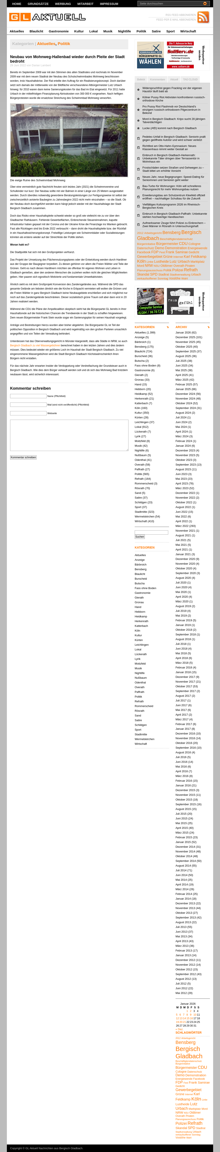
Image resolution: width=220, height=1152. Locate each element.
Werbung (63, 4)
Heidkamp (141, 393)
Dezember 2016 (185, 733)
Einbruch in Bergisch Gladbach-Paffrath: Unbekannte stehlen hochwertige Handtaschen (174, 215)
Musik (108, 31)
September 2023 (186, 464)
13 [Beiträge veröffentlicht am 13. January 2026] (180, 1018)
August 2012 (183, 978)
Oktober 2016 (184, 743)
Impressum (109, 4)
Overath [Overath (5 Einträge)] (178, 265)
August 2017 (183, 695)
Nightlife (124, 31)
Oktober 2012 (184, 969)
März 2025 (182, 379)
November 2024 (185, 398)
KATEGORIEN (144, 327)
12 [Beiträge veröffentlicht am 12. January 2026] (177, 1018)
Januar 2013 (183, 955)
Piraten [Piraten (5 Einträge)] (190, 265)
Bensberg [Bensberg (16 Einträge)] (171, 232)
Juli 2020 (181, 582)
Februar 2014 (184, 894)
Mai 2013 (181, 936)
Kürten (139, 417)
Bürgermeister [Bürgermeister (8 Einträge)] (167, 244)
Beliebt (141, 79)
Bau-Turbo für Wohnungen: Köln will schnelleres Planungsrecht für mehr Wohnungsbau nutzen (171, 187)
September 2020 (186, 573)
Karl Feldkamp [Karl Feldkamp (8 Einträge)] (195, 256)
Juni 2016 (182, 761)
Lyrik (138, 436)
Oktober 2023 (184, 459)
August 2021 (183, 535)
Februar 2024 (184, 441)
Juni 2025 (182, 365)
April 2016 (182, 771)
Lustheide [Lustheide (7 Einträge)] (161, 261)
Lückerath (141, 431)
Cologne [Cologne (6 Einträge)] (194, 244)
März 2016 (182, 776)
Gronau (139, 379)
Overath (140, 464)
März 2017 (182, 719)
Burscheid (141, 356)
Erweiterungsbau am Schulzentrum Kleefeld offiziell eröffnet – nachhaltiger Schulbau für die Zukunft (173, 197)
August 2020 (183, 577)
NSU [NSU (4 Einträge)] (157, 265)
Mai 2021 (181, 544)
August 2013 (183, 922)
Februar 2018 (184, 667)
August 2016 (183, 752)
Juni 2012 (182, 988)
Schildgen (141, 502)
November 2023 (185, 455)
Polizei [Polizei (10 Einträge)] (177, 270)
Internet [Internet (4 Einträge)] (178, 256)
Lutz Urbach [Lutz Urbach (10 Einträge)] (180, 261)
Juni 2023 (182, 474)
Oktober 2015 (184, 799)
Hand (138, 384)
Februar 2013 (184, 950)
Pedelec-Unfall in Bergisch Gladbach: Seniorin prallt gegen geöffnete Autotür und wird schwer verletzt (174, 138)
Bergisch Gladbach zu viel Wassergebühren (35, 345)
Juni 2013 (182, 931)
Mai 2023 (181, 478)
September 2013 (186, 917)
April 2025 (182, 375)
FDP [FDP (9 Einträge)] (155, 252)
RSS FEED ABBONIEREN (181, 15)
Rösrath (139, 488)
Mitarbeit (85, 4)
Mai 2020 (181, 592)
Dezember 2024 (185, 393)
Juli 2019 (181, 610)
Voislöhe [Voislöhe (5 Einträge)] (175, 278)
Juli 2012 (181, 983)
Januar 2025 (183, 389)
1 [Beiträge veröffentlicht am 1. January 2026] (187, 1011)
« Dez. (179, 1029)
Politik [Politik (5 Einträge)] (167, 270)
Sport (170, 31)
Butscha (140, 360)
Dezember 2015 (185, 790)
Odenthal (140, 459)
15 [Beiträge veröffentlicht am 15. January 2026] (187, 1018)
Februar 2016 (184, 780)
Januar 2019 (183, 625)
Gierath (139, 375)
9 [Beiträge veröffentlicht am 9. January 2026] (190, 1014)
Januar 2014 (183, 898)
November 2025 (185, 342)
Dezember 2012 (185, 960)
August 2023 (183, 469)
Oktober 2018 (184, 629)
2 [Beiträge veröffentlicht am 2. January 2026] (190, 1011)
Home (16, 4)
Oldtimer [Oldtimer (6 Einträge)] (166, 265)
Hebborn (140, 389)
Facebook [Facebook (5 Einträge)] (144, 252)
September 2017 (186, 691)
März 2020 (182, 601)
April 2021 (182, 549)
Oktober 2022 (184, 502)
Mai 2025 (181, 370)
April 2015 (182, 827)
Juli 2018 (181, 643)
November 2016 (185, 738)
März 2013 (182, 945)
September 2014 (186, 860)
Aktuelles (17, 31)
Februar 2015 (184, 837)
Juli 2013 (181, 927)
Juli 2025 (181, 360)
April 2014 (182, 884)
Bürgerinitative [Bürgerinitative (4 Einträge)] (146, 244)
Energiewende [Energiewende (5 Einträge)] (197, 248)
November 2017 (185, 681)
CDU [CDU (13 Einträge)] (183, 243)
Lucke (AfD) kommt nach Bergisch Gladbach (169, 128)
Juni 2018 (182, 648)
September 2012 (186, 974)
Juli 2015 (181, 813)
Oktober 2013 (184, 912)
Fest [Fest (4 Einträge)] (162, 252)
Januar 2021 (183, 554)
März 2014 (182, 889)
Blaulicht (36, 31)
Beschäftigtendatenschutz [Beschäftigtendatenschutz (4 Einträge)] (176, 239)
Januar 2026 (183, 332)
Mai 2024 (181, 426)
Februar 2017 (184, 724)
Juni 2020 (182, 587)
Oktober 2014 (184, 856)
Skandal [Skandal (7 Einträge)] (143, 274)
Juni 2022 (182, 511)
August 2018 (183, 639)
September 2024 (186, 408)
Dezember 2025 (185, 337)
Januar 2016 (183, 785)
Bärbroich (141, 342)
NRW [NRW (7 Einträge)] (149, 265)
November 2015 (185, 794)
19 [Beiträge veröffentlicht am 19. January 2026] (177, 1022)
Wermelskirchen (144, 516)
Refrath (139, 478)
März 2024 (182, 436)
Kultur (79, 31)
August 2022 (183, 507)
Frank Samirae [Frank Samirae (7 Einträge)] (177, 252)
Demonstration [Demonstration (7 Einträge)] (176, 248)
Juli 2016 (181, 757)
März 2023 (182, 488)
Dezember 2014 (185, 846)
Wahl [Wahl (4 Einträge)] (184, 278)
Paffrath (139, 469)
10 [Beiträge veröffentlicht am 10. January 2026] (194, 1014)
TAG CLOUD (190, 79)
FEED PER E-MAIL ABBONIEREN (176, 19)
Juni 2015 (182, 818)
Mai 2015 (181, 823)
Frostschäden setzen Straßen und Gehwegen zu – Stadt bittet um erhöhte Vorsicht (173, 169)
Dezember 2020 (185, 559)
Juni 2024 (182, 422)
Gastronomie (59, 31)
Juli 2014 (181, 870)
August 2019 (183, 606)
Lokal (93, 31)
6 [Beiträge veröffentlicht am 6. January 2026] (180, 1014)
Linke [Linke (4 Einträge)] (150, 261)
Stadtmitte (141, 511)
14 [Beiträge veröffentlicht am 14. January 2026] (184, 1018)
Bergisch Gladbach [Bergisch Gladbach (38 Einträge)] (189, 1052)
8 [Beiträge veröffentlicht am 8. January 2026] (187, 1014)
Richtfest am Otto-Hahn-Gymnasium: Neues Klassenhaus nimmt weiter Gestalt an (169, 147)
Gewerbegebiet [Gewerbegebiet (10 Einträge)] (149, 256)
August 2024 (183, 412)
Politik (141, 31)
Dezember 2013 (185, 903)
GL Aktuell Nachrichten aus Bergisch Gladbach (53, 1148)
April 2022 (182, 521)
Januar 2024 (183, 445)
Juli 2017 (181, 700)
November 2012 (185, 964)
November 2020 (185, 563)
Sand (138, 493)
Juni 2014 (182, 875)
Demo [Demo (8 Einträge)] (159, 248)
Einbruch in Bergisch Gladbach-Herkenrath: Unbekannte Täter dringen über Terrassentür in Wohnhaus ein (171, 158)
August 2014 (183, 865)
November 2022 (185, 497)
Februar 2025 (184, 384)
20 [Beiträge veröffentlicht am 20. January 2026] (180, 1022)
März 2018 (182, 662)
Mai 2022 (181, 516)
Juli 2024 (181, 417)
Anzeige (140, 337)
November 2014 (185, 851)
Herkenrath (141, 398)
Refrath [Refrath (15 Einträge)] (191, 270)
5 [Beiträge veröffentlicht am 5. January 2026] (176, 1014)
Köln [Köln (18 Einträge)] (141, 261)
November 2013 (185, 908)
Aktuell (174, 79)
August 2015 (183, 809)
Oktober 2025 (184, 346)
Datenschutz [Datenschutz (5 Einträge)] (145, 248)
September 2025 (186, 351)
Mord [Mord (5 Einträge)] (140, 265)
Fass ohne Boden (145, 365)
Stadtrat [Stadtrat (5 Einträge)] (163, 274)
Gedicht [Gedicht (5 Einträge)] (194, 252)
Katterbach (141, 403)
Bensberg (141, 346)
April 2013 (182, 941)
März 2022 (182, 526)
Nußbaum (141, 455)
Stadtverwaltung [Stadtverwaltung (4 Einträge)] (180, 274)
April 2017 (182, 714)
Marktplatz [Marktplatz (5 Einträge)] (198, 261)
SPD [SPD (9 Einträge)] (153, 274)
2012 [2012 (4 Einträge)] (140, 233)
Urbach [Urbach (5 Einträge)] (196, 274)
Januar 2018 (183, 672)
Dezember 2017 (185, 677)
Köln (137, 408)
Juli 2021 (181, 540)
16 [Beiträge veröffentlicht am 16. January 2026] (191, 1018)
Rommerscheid (144, 483)
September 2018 (186, 634)
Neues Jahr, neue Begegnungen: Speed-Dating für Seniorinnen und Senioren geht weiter (173, 178)
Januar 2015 (183, 842)
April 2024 (182, 431)
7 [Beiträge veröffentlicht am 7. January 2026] (183, 1014)
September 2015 (186, 804)
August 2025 (183, 356)
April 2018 (182, 658)
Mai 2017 (181, 710)
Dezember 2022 (185, 493)
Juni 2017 (182, 705)
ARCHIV (181, 327)
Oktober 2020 (184, 568)
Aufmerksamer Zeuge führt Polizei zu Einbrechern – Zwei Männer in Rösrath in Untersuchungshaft (174, 224)
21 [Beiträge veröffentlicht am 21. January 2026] (184, 1022)
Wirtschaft (188, 31)
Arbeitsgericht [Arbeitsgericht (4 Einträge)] (153, 233)
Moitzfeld (140, 441)
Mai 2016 (181, 766)
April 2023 (182, 483)
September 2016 (186, 747)
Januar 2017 (183, 728)
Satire (156, 31)
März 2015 (182, 832)
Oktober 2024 (184, 403)
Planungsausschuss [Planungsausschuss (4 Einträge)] (150, 270)
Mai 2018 (181, 653)
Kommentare (157, 79)
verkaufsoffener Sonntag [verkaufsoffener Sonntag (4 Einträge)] (152, 278)
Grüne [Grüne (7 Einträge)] (168, 256)
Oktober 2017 (184, 686)
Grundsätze (38, 4)
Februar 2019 (184, 620)
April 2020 (182, 596)
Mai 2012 (181, 993)
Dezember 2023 (185, 450)
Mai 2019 (181, 615)
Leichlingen (142, 422)
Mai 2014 (181, 879)
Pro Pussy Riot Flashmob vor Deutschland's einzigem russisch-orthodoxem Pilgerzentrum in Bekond (171, 110)
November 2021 (185, 530)
